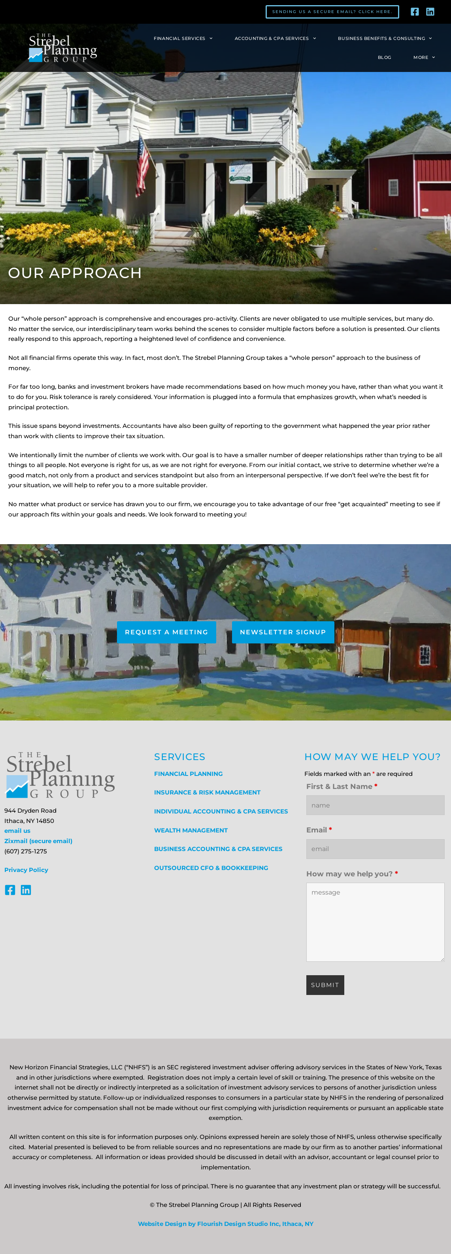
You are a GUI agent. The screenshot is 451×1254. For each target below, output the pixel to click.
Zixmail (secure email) (38, 841)
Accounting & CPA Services (275, 38)
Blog (384, 57)
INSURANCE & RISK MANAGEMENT (207, 792)
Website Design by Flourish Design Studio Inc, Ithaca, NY (225, 1224)
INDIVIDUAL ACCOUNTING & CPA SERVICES (221, 811)
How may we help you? (352, 874)
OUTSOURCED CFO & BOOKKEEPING (211, 868)
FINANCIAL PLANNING (188, 773)
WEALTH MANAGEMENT (191, 830)
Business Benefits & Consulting (385, 38)
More (424, 57)
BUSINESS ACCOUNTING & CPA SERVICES (218, 849)
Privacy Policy (26, 870)
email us (17, 830)
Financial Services (183, 38)
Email (319, 830)
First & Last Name (341, 787)
